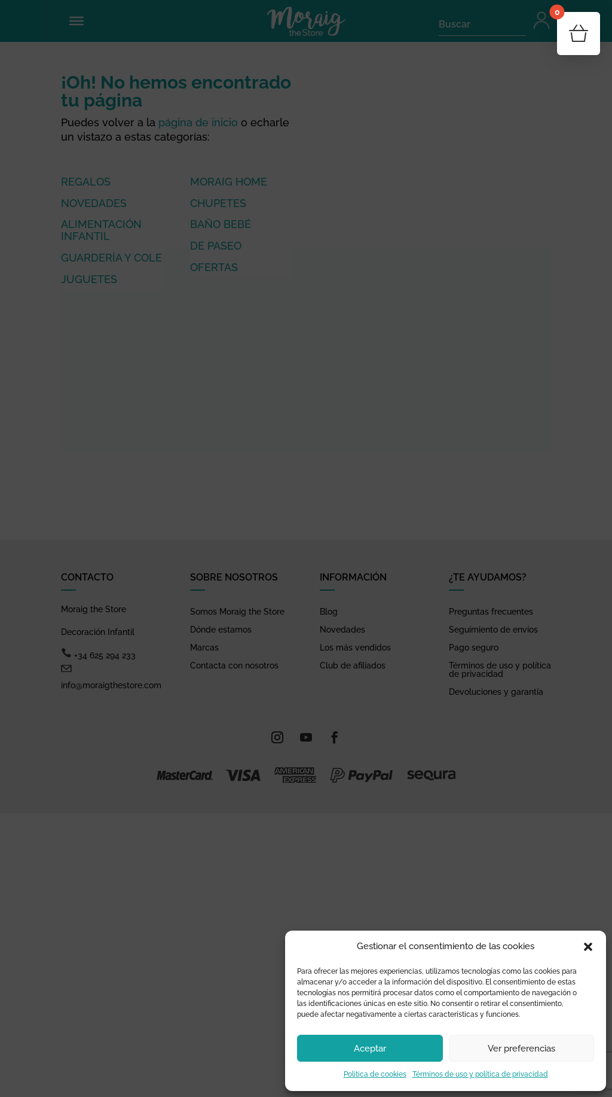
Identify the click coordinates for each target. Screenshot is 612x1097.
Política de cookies (375, 1074)
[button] (588, 947)
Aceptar (370, 1048)
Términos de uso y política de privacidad (480, 1074)
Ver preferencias (521, 1048)
